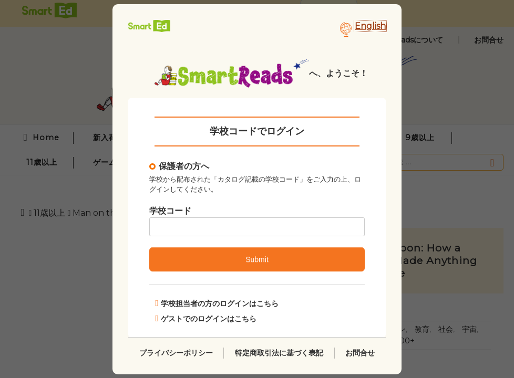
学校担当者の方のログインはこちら (217, 303)
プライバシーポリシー (176, 352)
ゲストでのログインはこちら (205, 318)
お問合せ (360, 352)
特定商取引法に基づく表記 (279, 352)
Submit (257, 259)
